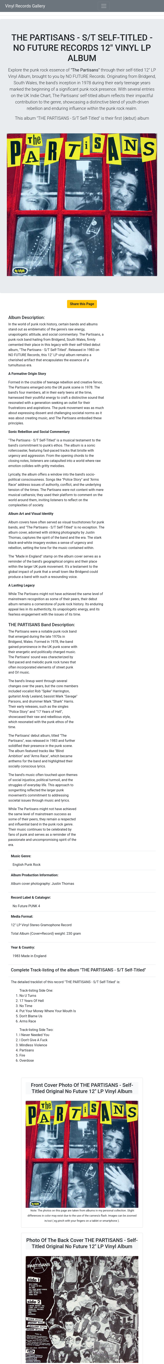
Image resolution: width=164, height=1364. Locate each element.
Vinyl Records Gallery (25, 6)
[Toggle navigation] (104, 6)
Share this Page (82, 304)
